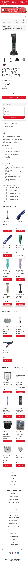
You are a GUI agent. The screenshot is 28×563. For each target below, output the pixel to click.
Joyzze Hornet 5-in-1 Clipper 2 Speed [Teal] (7, 272)
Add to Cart (14, 97)
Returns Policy (13, 509)
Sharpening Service (13, 499)
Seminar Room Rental (13, 526)
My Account (13, 493)
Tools (9, 26)
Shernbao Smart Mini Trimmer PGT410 (7, 223)
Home (4, 26)
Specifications (14, 123)
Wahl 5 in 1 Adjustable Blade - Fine (7, 384)
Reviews (8, 126)
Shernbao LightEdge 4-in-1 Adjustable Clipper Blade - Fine (7, 434)
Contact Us (13, 478)
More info (8, 83)
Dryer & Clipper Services (13, 502)
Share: (6, 78)
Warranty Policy (13, 512)
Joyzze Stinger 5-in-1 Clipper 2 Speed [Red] (20, 296)
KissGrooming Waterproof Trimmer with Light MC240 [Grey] (19, 410)
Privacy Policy (13, 484)
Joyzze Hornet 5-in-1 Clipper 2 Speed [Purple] (20, 272)
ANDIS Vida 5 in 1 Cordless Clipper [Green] (20, 247)
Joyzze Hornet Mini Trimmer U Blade (20, 457)
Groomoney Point (13, 520)
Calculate (14, 117)
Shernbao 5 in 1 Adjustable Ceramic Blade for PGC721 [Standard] (20, 434)
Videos (13, 530)
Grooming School (13, 523)
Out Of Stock (20, 255)
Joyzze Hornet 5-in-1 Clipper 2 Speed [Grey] (7, 296)
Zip (13, 542)
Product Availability (13, 536)
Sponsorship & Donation (13, 488)
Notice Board (13, 533)
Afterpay (13, 539)
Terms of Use (13, 481)
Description (5, 123)
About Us (13, 475)
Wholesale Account (13, 496)
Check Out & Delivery (13, 515)
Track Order (13, 505)
